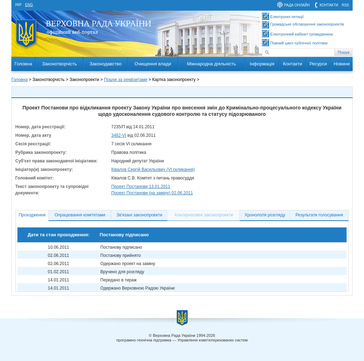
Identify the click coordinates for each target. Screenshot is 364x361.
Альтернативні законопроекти (204, 214)
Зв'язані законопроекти (139, 214)
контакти (329, 5)
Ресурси (318, 63)
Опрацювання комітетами (80, 214)
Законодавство (106, 63)
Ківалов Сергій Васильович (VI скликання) (153, 169)
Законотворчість (59, 63)
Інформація (262, 63)
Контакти (292, 63)
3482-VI (118, 135)
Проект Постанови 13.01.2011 (140, 186)
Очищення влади (152, 63)
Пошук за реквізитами (126, 79)
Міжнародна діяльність (211, 63)
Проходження (32, 214)
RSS (345, 5)
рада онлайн (297, 5)
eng (29, 5)
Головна (23, 63)
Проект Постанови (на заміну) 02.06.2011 (152, 192)
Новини (342, 63)
